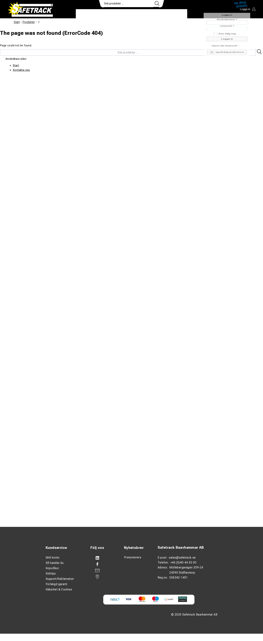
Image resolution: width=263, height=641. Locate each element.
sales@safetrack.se (182, 557)
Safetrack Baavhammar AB (181, 547)
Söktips (51, 573)
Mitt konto (52, 557)
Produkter (87, 14)
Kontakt (156, 14)
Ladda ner (176, 14)
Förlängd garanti (56, 584)
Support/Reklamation (60, 579)
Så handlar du (55, 563)
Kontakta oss (21, 70)
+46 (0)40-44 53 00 (183, 562)
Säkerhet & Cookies (59, 589)
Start (17, 22)
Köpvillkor (52, 568)
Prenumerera (132, 557)
